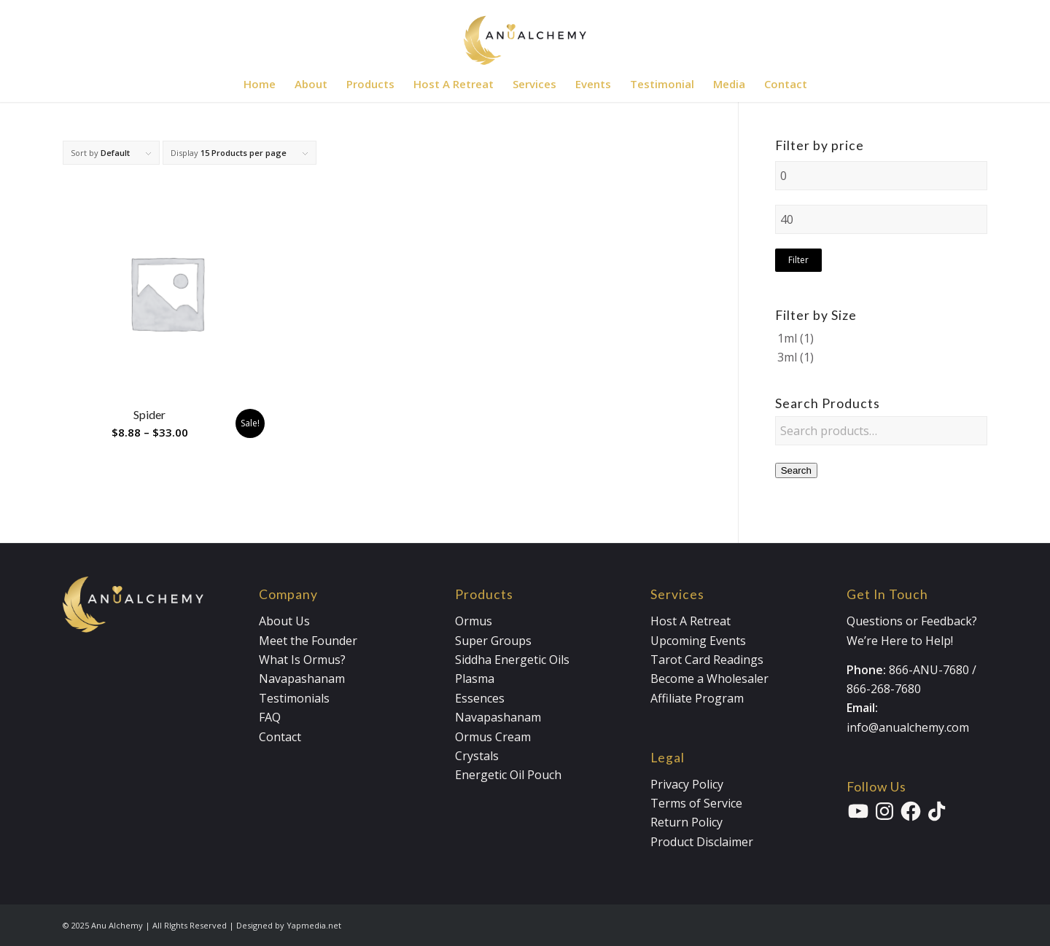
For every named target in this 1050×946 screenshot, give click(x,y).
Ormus (473, 621)
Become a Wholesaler (709, 679)
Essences (480, 698)
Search (796, 470)
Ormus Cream (493, 737)
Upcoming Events (698, 641)
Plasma (474, 679)
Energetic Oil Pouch (508, 775)
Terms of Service (696, 803)
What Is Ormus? (302, 660)
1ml (787, 338)
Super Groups (493, 641)
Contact (280, 737)
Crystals (477, 756)
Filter (798, 260)
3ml (787, 357)
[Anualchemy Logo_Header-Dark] (525, 33)
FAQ (270, 717)
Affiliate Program (697, 698)
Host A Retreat (690, 621)
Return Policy (686, 822)
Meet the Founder (308, 641)
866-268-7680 (884, 689)
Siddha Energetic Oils (512, 660)
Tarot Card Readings (706, 660)
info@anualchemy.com (908, 727)
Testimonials (294, 698)
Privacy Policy (686, 784)
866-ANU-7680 (929, 670)
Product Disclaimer (701, 842)
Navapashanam (302, 679)
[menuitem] (259, 84)
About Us (284, 621)
